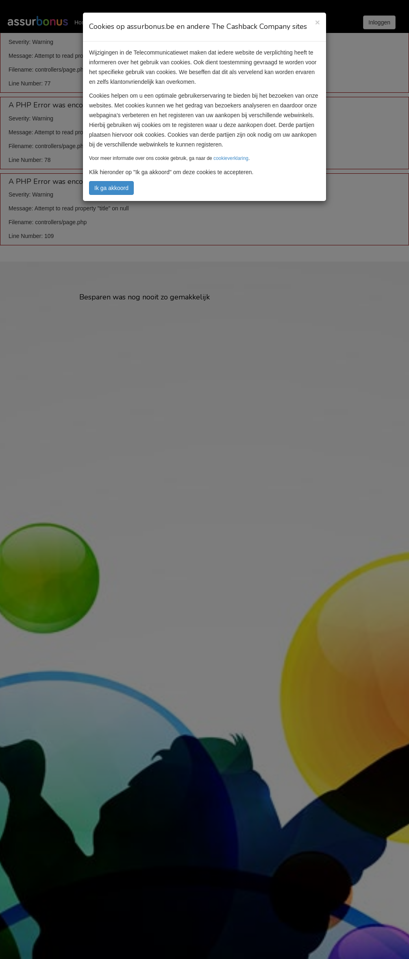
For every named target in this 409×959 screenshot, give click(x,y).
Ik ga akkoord (111, 188)
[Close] (317, 22)
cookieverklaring (230, 158)
